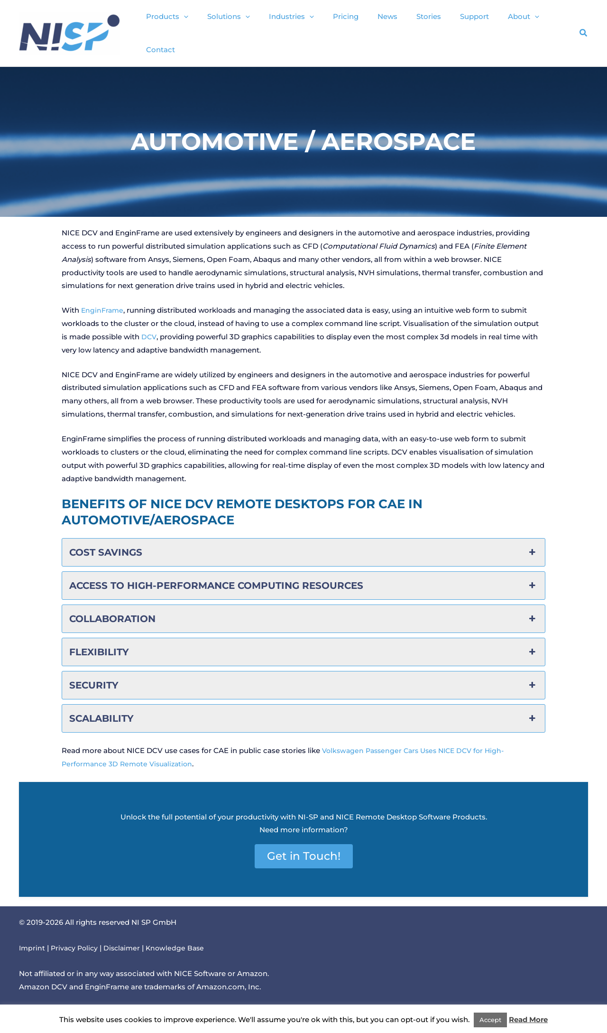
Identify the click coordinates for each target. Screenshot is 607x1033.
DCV (149, 327)
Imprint (32, 938)
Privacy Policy (76, 938)
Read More (528, 1019)
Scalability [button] (303, 709)
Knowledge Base (181, 938)
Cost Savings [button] (303, 543)
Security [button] (303, 676)
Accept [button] (490, 1020)
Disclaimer (126, 938)
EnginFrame (103, 301)
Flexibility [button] (303, 643)
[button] (197, 29)
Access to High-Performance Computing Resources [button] (303, 576)
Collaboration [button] (303, 609)
